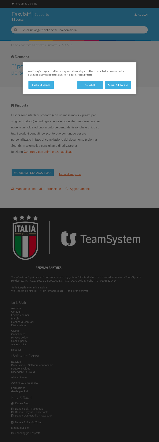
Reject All (90, 85)
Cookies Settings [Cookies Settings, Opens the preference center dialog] (41, 85)
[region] (79, 78)
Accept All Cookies (118, 85)
